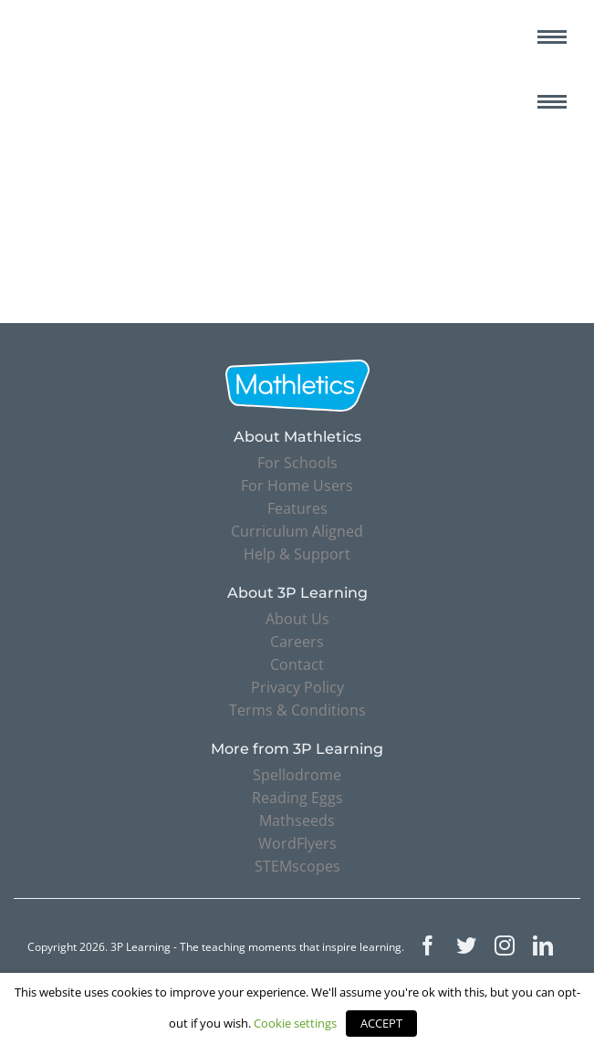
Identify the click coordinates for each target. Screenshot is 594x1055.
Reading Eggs (297, 798)
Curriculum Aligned (297, 531)
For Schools (297, 463)
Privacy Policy (297, 687)
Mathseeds (297, 820)
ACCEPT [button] (381, 1023)
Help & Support (297, 554)
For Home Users (297, 485)
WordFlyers (297, 843)
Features (297, 508)
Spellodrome (297, 775)
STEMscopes (297, 866)
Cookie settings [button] (295, 1023)
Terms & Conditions (297, 710)
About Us (297, 619)
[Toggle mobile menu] (552, 37)
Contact (297, 664)
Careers (297, 641)
